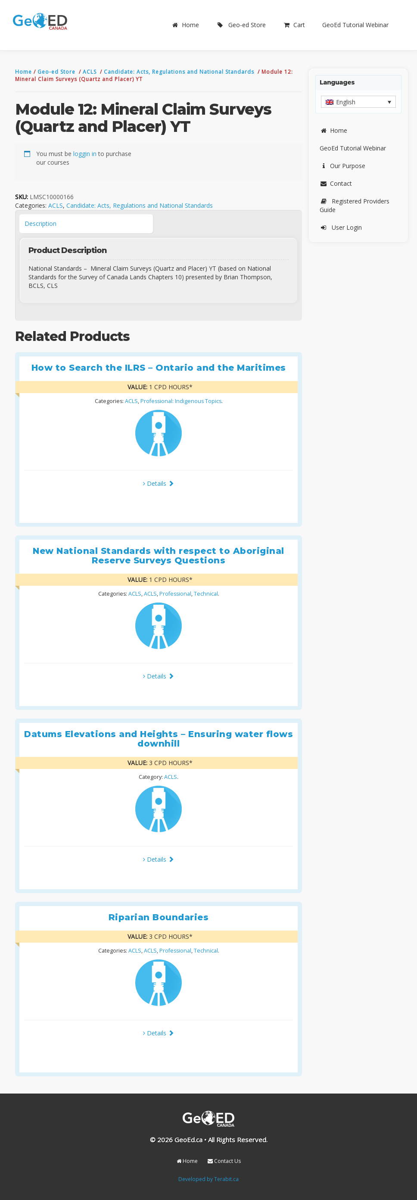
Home (185, 25)
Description (40, 223)
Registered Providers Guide (354, 205)
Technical (206, 593)
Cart (294, 25)
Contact (336, 183)
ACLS (90, 71)
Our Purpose (342, 166)
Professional (175, 593)
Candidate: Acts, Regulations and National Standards (180, 71)
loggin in (84, 154)
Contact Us (224, 1161)
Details (158, 483)
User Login (341, 227)
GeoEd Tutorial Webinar (355, 25)
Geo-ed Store (241, 25)
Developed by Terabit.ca (208, 1178)
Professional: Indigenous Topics (180, 401)
